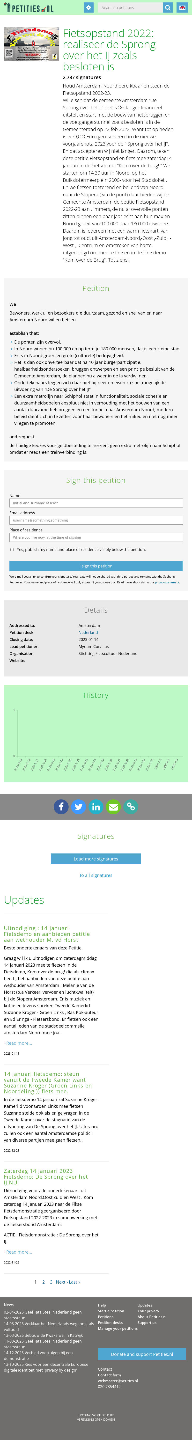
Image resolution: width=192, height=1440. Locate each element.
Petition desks (110, 1322)
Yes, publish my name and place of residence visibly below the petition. (81, 549)
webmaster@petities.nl (118, 1380)
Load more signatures (96, 859)
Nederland (88, 632)
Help (102, 1305)
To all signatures (95, 875)
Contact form (109, 1375)
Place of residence (26, 530)
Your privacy (148, 1310)
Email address (22, 512)
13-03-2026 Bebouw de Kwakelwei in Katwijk (43, 1335)
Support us (147, 1322)
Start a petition (111, 1310)
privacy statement (167, 582)
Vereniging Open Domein (96, 1420)
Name (14, 495)
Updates (145, 1305)
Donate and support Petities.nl (142, 1354)
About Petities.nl (152, 1316)
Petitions (105, 1316)
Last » (75, 1282)
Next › (62, 1282)
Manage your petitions (118, 1328)
